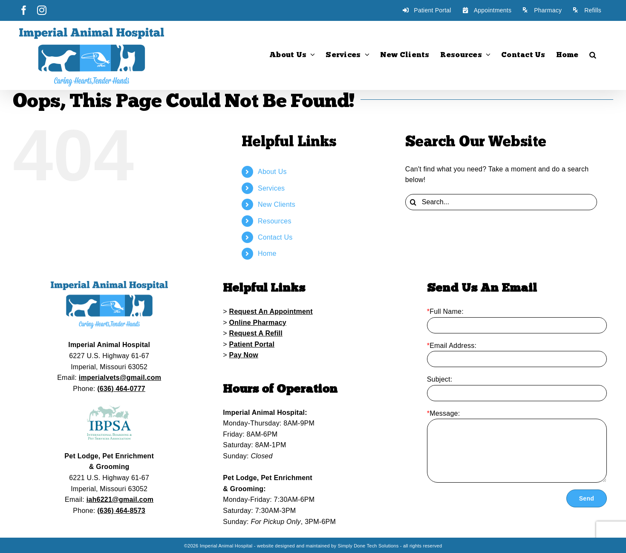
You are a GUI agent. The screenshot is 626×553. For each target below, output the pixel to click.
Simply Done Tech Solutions (368, 545)
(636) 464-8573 (121, 510)
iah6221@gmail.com (120, 499)
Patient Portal (252, 344)
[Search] (413, 202)
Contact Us (275, 237)
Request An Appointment (271, 311)
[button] (592, 54)
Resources (274, 221)
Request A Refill (256, 333)
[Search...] (501, 202)
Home (267, 253)
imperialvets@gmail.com (120, 377)
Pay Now (243, 355)
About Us (272, 171)
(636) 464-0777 (121, 388)
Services (271, 188)
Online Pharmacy (257, 322)
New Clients (276, 204)
